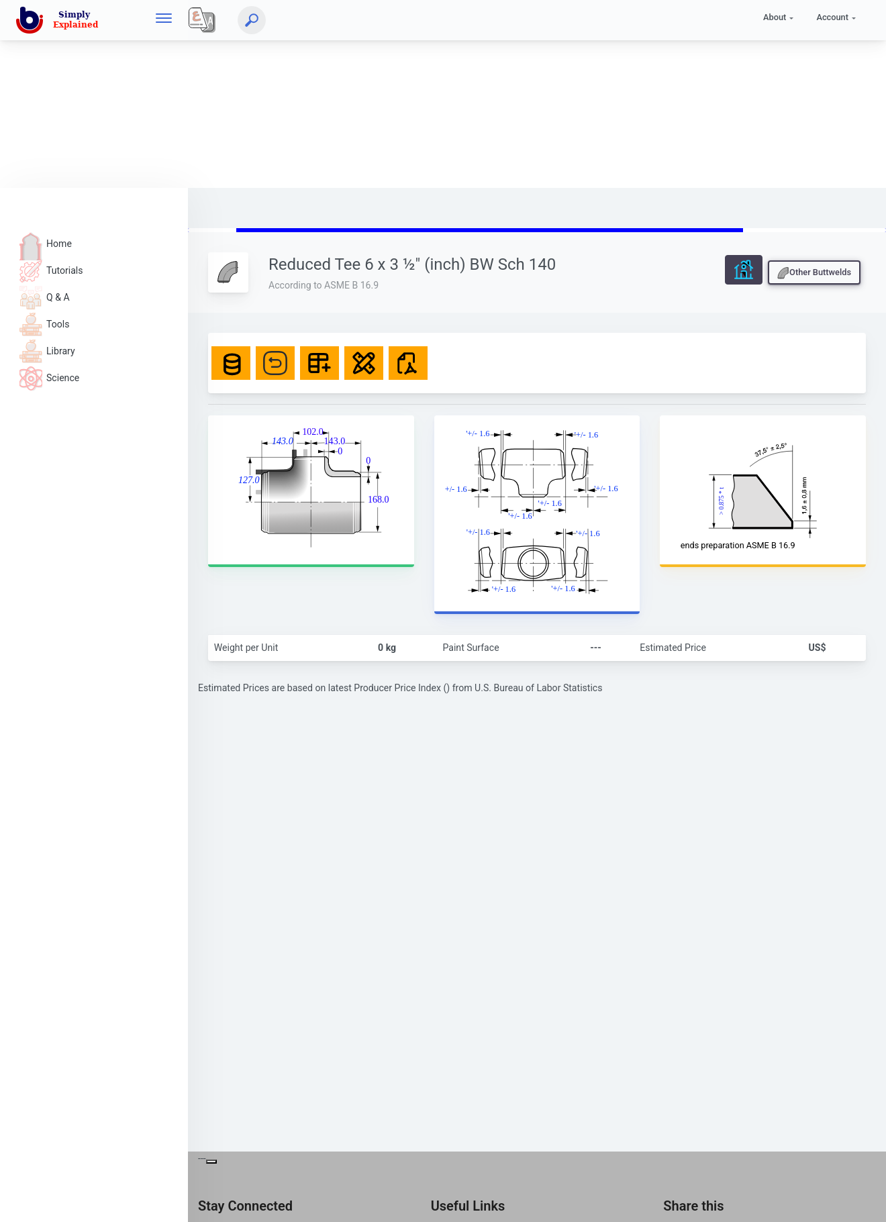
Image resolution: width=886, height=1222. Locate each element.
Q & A (44, 297)
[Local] (202, 20)
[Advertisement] (402, 94)
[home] (59, 20)
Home (45, 243)
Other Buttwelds (814, 273)
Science (49, 377)
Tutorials (51, 270)
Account (832, 17)
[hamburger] (164, 20)
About (774, 17)
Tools (44, 324)
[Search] (252, 20)
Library (47, 351)
